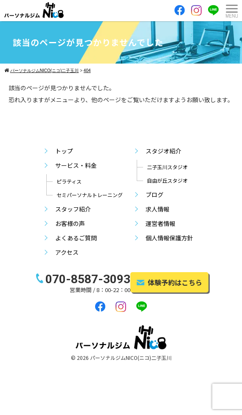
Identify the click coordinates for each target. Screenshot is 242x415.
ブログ (154, 195)
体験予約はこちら (169, 282)
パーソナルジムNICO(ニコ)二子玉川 (131, 357)
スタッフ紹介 (73, 209)
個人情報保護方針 (169, 238)
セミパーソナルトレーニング (89, 195)
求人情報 (157, 209)
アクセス (67, 252)
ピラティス (69, 181)
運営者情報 (160, 223)
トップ (64, 151)
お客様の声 (70, 223)
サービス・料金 (76, 165)
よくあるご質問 (76, 238)
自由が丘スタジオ (167, 180)
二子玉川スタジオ (167, 167)
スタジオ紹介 (163, 151)
